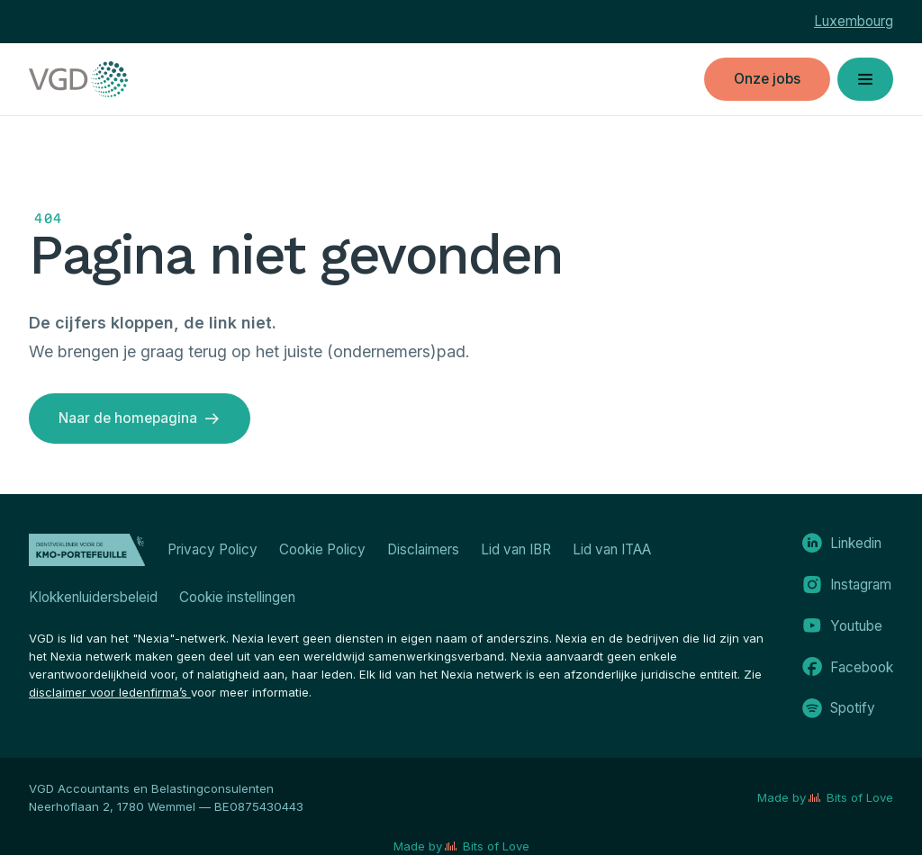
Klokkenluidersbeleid (93, 597)
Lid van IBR (516, 549)
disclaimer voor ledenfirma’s (110, 692)
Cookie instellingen (237, 597)
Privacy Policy (212, 549)
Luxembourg (853, 21)
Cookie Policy (322, 549)
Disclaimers (423, 549)
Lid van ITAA (612, 549)
